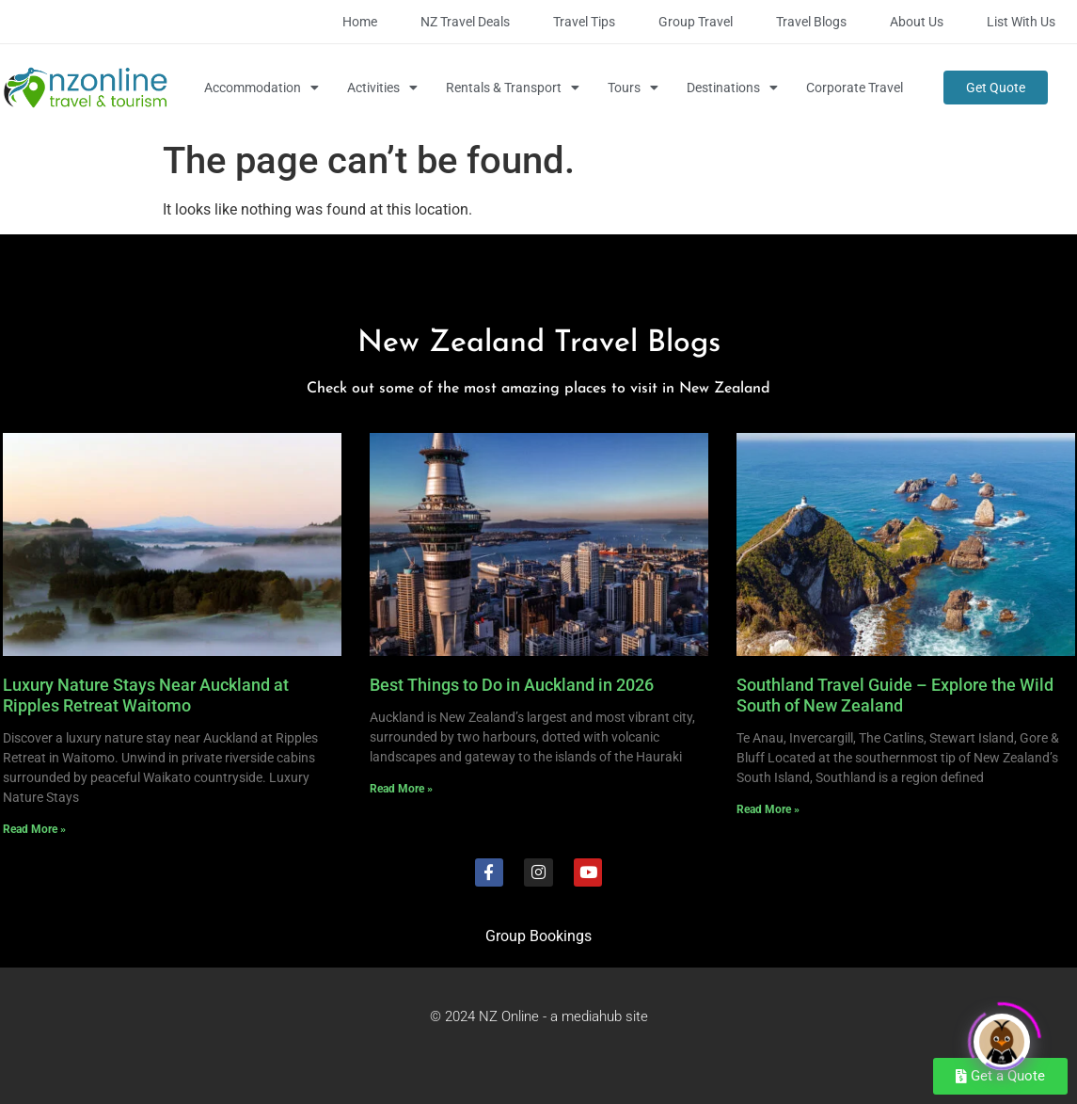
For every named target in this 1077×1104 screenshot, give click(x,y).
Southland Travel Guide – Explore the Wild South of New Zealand (894, 695)
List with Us (1021, 21)
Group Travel (695, 21)
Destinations (732, 88)
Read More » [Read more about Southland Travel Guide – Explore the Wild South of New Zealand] (768, 809)
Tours (633, 88)
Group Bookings (538, 936)
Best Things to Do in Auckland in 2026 (512, 685)
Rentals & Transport (512, 88)
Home (359, 21)
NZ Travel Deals (465, 21)
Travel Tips (584, 21)
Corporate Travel (854, 87)
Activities (382, 88)
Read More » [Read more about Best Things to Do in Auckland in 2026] (401, 788)
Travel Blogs (811, 21)
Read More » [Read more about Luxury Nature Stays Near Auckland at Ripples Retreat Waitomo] (34, 829)
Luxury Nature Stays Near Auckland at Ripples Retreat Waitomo (146, 695)
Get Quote (995, 87)
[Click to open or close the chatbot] (1002, 1034)
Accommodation (261, 88)
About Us (916, 21)
